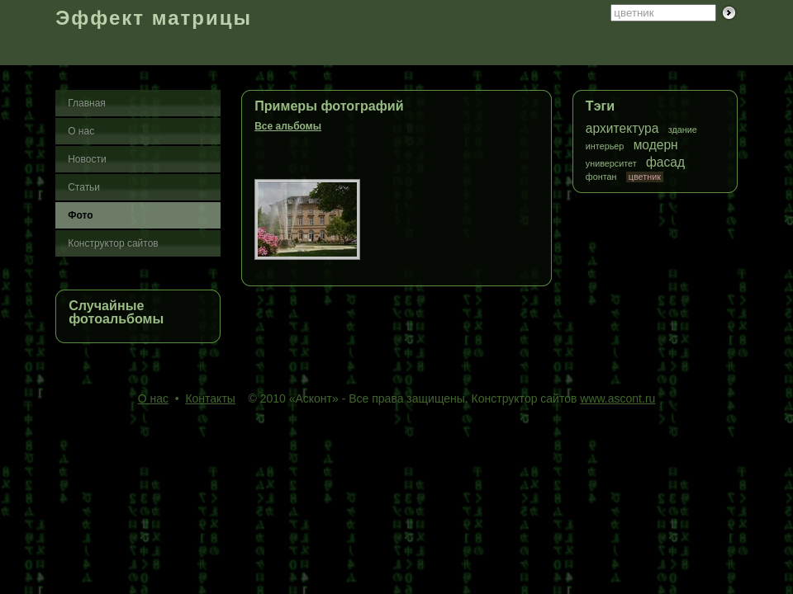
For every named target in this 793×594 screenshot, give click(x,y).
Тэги (600, 105)
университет (611, 163)
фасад (665, 162)
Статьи (84, 187)
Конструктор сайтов (113, 243)
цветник (645, 177)
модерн (656, 145)
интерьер (605, 146)
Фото (80, 215)
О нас (81, 131)
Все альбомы (287, 126)
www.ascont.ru (617, 398)
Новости (87, 159)
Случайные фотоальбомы (116, 312)
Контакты (210, 398)
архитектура (622, 128)
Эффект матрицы (153, 18)
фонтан (601, 177)
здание (682, 129)
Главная (87, 103)
